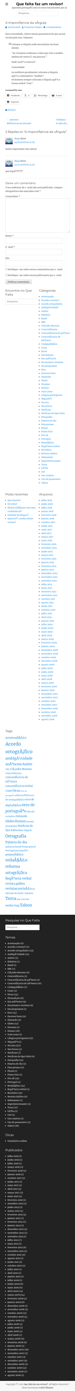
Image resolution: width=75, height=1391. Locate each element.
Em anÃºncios (48, 358)
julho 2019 (46, 500)
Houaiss (45, 384)
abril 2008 (46, 679)
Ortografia (46, 417)
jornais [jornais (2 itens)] (30, 821)
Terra (44, 464)
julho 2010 (46, 613)
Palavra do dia (48, 420)
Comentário (12, 196)
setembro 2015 (49, 547)
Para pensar (47, 424)
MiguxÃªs (46, 398)
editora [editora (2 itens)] (19, 795)
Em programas (49, 366)
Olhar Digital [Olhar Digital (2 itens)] (25, 830)
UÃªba (44, 468)
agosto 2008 (47, 664)
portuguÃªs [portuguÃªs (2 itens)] (21, 850)
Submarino (47, 457)
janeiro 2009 (48, 646)
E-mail (10, 247)
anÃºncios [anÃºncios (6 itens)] (13, 764)
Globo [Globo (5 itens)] (9, 821)
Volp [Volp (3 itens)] (16, 905)
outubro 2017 (48, 522)
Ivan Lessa (46, 391)
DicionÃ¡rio (47, 355)
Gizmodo (46, 376)
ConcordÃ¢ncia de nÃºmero (22, 983)
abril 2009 (46, 635)
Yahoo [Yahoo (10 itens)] (26, 905)
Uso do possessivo (51, 479)
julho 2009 (47, 624)
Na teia (45, 402)
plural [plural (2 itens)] (32, 846)
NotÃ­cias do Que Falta (53, 413)
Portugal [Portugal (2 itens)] (10, 850)
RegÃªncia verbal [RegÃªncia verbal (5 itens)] (18, 878)
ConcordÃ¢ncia (49, 329)
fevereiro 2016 (48, 544)
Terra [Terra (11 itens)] (10, 898)
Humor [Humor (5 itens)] (20, 821)
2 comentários (53, 27)
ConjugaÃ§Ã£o (49, 344)
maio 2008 (47, 675)
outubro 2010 (48, 609)
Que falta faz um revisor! (39, 4)
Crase (44, 347)
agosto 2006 (47, 719)
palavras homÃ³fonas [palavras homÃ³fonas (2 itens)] (17, 846)
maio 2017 (46, 529)
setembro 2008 (49, 661)
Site (7, 258)
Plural (44, 428)
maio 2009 (47, 631)
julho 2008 (47, 668)
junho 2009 (47, 628)
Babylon (45, 314)
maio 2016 (46, 540)
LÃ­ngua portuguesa (51, 395)
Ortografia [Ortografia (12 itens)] (15, 836)
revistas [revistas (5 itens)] (11, 889)
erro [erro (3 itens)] (26, 795)
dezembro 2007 (49, 694)
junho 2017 (47, 526)
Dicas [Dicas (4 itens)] (16, 790)
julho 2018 (46, 507)
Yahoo (44, 482)
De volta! (12, 504)
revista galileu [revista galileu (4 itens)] (15, 883)
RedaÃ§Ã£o (47, 442)
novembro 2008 (49, 653)
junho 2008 (47, 672)
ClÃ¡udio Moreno (50, 325)
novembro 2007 (49, 697)
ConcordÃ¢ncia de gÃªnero (55, 333)
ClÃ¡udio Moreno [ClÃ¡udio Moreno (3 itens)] (21, 769)
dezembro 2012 (49, 573)
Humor (12, 109)
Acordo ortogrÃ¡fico (52, 304)
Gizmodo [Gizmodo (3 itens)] (21, 816)
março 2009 (47, 639)
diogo (17, 138)
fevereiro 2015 (48, 558)
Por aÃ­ (44, 435)
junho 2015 (47, 551)
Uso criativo (47, 475)
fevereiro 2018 (48, 515)
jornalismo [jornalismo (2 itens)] (11, 826)
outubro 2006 (48, 712)
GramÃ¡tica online (17, 1141)
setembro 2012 (49, 580)
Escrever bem (48, 373)
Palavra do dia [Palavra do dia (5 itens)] (16, 842)
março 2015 (47, 555)
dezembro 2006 (49, 708)
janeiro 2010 (47, 620)
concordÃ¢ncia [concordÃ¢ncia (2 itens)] (13, 773)
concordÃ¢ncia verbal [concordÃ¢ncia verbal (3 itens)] (19, 786)
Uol (43, 471)
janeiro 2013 (47, 569)
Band (44, 318)
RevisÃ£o (46, 449)
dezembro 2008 (49, 650)
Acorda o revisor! (50, 300)
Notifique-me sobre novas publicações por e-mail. (35, 275)
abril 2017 (46, 533)
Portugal (46, 439)
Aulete (44, 311)
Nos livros (46, 406)
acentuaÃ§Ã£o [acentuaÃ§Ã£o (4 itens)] (15, 737)
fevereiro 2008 (49, 686)
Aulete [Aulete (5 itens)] (27, 764)
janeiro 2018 (47, 518)
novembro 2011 (49, 595)
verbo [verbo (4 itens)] (9, 905)
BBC (43, 322)
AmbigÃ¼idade (49, 307)
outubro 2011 (48, 599)
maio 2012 (46, 587)
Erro (43, 369)
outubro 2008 (48, 657)
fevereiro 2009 (49, 642)
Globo (44, 380)
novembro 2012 (49, 577)
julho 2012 (46, 584)
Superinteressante (51, 460)
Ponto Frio (47, 431)
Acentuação (47, 296)
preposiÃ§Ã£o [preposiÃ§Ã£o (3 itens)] (14, 854)
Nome (9, 235)
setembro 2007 (49, 704)
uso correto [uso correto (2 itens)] (23, 899)
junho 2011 (46, 606)
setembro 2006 (49, 715)
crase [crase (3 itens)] (8, 790)
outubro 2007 (48, 701)
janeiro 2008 (48, 690)
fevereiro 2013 (48, 566)
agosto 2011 (47, 602)
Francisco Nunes (33, 27)
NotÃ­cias (46, 409)
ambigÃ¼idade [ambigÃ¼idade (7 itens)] (18, 758)
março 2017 (47, 536)
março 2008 (47, 682)
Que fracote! (14, 500)
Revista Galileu (49, 453)
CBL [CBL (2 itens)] (7, 769)
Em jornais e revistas (52, 362)
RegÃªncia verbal (50, 446)
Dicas (44, 351)
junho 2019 (47, 504)
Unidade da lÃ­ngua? (18, 515)
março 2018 (47, 511)
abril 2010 (46, 617)
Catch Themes (46, 1387)
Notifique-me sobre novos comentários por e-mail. (35, 269)
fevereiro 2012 (48, 591)
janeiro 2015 (47, 562)
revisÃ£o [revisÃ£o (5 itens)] (25, 889)
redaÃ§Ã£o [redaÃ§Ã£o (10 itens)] (16, 860)
